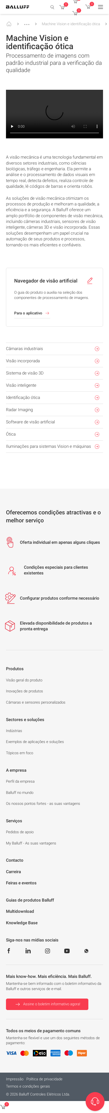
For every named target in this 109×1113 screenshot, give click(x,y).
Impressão (14, 1079)
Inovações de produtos (24, 691)
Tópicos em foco (19, 753)
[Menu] (100, 6)
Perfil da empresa (20, 781)
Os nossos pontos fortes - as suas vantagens (43, 803)
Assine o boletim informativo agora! (47, 1004)
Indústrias (14, 731)
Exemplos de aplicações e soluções (35, 742)
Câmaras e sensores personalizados (35, 702)
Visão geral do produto (24, 680)
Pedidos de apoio (20, 832)
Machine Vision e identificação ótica (71, 24)
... (27, 22)
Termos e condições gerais (28, 1086)
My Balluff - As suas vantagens (31, 843)
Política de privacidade (44, 1079)
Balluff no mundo (19, 792)
